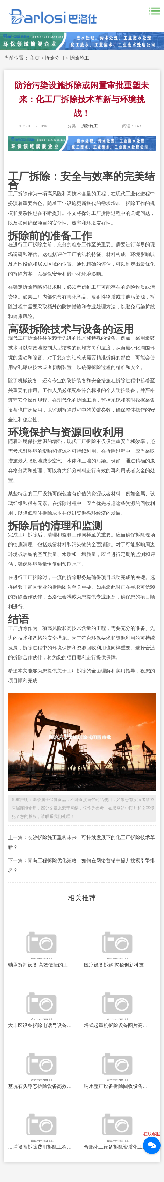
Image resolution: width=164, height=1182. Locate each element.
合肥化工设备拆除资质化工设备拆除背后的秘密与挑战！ (117, 1147)
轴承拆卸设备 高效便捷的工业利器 (41, 965)
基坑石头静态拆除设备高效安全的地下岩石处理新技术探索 (41, 1086)
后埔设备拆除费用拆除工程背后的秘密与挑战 (41, 1147)
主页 (35, 58)
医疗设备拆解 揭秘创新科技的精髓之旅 (117, 965)
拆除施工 (79, 58)
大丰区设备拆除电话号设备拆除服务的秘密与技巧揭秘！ (41, 1025)
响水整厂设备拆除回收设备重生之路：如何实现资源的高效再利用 (117, 1086)
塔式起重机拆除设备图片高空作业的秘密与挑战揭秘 (117, 1025)
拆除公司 (54, 58)
